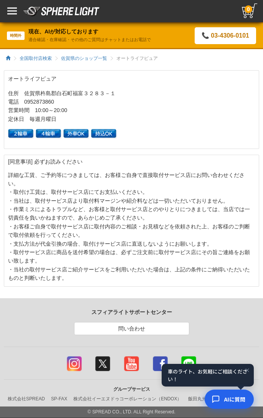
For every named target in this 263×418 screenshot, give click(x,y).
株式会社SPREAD (26, 398)
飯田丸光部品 (202, 398)
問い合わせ (131, 328)
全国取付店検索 (36, 58)
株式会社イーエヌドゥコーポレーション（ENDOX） (127, 398)
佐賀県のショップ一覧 (84, 58)
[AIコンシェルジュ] (229, 399)
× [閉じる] (247, 370)
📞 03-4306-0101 (225, 35)
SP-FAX (59, 398)
